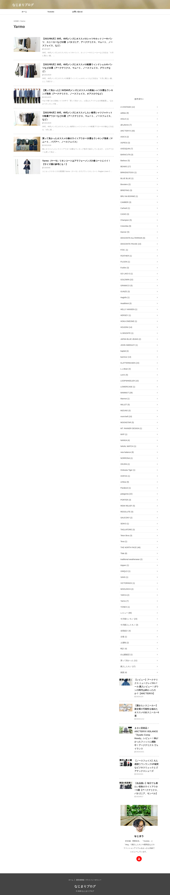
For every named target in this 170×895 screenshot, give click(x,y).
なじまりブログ (23, 4)
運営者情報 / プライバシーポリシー (88, 880)
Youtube (50, 12)
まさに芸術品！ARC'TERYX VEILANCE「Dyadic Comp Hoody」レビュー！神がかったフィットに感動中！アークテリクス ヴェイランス (146, 738)
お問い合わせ (77, 12)
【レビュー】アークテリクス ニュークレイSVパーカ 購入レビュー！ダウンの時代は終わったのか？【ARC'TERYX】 (146, 687)
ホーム (24, 12)
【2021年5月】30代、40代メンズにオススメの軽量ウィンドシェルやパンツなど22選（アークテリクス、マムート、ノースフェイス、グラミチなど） (77, 67)
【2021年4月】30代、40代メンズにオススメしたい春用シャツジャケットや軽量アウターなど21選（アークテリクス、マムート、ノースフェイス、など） (77, 116)
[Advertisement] (139, 55)
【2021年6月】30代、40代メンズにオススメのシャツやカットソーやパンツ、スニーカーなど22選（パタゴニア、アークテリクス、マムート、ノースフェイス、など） (77, 42)
